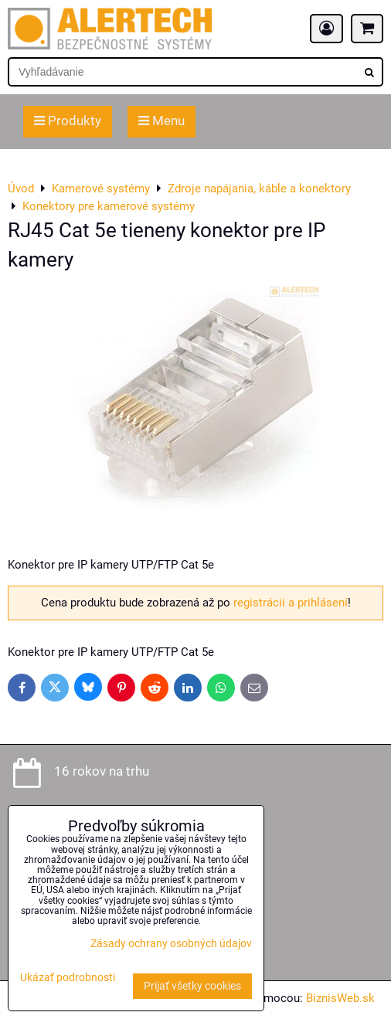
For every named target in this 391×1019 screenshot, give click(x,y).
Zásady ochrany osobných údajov (171, 943)
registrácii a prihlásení (290, 603)
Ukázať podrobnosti (67, 978)
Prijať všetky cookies (192, 986)
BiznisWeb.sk (340, 998)
